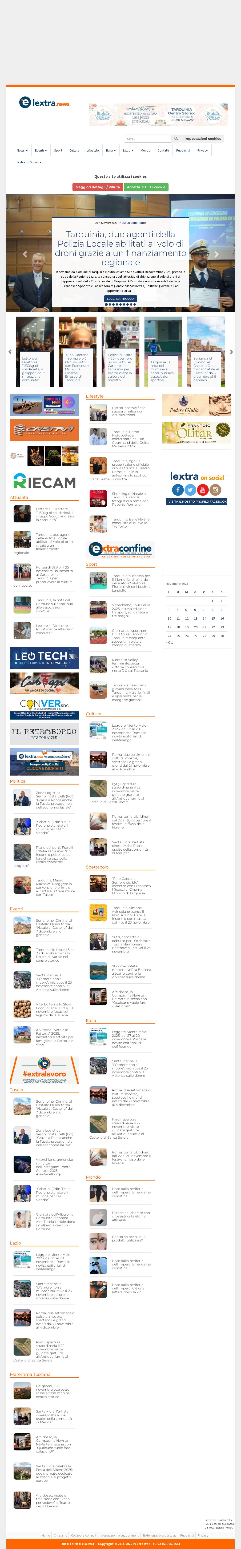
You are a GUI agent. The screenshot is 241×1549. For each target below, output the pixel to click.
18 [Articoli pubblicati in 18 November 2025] (178, 627)
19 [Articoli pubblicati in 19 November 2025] (187, 627)
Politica (18, 781)
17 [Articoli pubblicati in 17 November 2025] (169, 627)
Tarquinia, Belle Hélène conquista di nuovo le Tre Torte (130, 523)
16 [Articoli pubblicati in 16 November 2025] (222, 618)
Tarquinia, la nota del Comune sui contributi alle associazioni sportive (162, 371)
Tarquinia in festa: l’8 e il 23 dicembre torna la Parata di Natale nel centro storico (55, 955)
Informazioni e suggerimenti (119, 1535)
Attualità (19, 497)
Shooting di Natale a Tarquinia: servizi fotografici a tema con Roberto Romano (130, 499)
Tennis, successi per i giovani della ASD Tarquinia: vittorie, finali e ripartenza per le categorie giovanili (131, 692)
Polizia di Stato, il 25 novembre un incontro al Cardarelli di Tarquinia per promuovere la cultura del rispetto (120, 367)
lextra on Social (29, 162)
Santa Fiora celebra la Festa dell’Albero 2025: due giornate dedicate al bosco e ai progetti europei (54, 1473)
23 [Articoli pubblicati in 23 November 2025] (222, 627)
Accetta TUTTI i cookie (146, 187)
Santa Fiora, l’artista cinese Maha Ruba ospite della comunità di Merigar (54, 1416)
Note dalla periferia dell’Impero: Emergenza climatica (131, 1192)
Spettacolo (97, 867)
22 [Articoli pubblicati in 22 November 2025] (213, 627)
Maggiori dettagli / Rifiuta (98, 187)
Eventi (41, 150)
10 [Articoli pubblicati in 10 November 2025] (169, 618)
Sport (58, 150)
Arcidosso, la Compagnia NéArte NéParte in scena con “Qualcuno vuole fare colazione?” (53, 1444)
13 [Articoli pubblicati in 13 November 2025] (195, 618)
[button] (23, 253)
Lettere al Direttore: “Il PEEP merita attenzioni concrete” (55, 629)
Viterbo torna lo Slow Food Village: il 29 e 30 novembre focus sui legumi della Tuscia (54, 1009)
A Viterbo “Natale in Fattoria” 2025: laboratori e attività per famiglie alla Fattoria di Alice (55, 1037)
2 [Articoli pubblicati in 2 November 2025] (221, 601)
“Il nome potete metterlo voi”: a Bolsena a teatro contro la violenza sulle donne (131, 971)
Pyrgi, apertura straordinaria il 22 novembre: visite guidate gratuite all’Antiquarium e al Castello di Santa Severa (40, 1351)
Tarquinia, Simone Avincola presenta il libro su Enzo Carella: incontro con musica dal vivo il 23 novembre (130, 915)
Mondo (145, 150)
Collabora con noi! (83, 1535)
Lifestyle (93, 150)
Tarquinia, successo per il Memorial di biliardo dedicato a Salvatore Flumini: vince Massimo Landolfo (131, 583)
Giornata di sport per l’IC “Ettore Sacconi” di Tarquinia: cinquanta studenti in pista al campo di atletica (130, 637)
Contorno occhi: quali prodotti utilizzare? (129, 1238)
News (22, 150)
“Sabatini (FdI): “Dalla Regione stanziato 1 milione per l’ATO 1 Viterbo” (53, 827)
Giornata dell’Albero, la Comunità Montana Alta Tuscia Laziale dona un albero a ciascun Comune (55, 1221)
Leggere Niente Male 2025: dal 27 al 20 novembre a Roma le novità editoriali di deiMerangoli (53, 1262)
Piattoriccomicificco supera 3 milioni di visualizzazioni (128, 411)
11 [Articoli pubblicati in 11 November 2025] (178, 618)
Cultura (74, 150)
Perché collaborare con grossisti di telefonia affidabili (131, 1216)
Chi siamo (60, 1535)
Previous (10, 351)
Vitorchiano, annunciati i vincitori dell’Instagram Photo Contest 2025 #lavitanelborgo (55, 1166)
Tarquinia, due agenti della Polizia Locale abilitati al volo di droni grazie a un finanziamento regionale (120, 248)
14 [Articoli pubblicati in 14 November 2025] (204, 618)
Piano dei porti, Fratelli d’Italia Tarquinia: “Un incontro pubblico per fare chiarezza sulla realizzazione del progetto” (43, 856)
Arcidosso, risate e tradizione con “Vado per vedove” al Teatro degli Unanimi (53, 1500)
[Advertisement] (120, 42)
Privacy (202, 150)
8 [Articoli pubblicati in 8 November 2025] (212, 610)
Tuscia (16, 1090)
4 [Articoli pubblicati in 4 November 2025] (177, 610)
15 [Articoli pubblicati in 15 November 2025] (213, 618)
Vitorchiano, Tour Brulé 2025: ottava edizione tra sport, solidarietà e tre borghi (131, 610)
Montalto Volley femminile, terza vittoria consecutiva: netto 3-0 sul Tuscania (130, 665)
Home (46, 1535)
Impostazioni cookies (203, 138)
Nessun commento (133, 222)
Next (231, 351)
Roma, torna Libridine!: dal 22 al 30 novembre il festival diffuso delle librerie (131, 821)
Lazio (128, 150)
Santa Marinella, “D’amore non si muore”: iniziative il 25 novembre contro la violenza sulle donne (54, 982)
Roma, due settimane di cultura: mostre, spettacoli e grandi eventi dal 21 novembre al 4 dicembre (55, 1320)
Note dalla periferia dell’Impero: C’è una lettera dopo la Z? (128, 1288)
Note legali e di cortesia (160, 1535)
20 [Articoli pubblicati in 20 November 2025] (195, 627)
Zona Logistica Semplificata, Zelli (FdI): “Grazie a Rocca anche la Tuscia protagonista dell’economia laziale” (55, 800)
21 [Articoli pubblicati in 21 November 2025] (204, 627)
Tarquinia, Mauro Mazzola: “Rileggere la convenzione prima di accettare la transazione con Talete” (55, 887)
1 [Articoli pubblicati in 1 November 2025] (212, 601)
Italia (111, 150)
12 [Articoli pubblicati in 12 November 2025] (187, 618)
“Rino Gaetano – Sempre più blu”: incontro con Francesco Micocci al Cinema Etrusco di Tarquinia (77, 367)
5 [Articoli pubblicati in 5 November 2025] (186, 610)
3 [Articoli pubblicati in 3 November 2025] (168, 610)
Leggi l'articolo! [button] (120, 298)
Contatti (163, 150)
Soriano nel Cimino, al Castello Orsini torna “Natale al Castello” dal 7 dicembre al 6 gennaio (206, 369)
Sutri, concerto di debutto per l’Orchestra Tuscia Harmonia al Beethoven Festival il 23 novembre (131, 944)
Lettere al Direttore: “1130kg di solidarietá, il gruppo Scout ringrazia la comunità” (33, 369)
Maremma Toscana (30, 1374)
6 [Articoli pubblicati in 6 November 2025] (195, 610)
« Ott (169, 642)
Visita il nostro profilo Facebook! (198, 501)
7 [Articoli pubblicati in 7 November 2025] (204, 610)
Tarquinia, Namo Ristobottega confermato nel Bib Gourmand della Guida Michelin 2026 (130, 439)
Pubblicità (183, 150)
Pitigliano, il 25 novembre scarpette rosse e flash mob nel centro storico (53, 1391)
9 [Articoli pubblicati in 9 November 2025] (221, 610)
